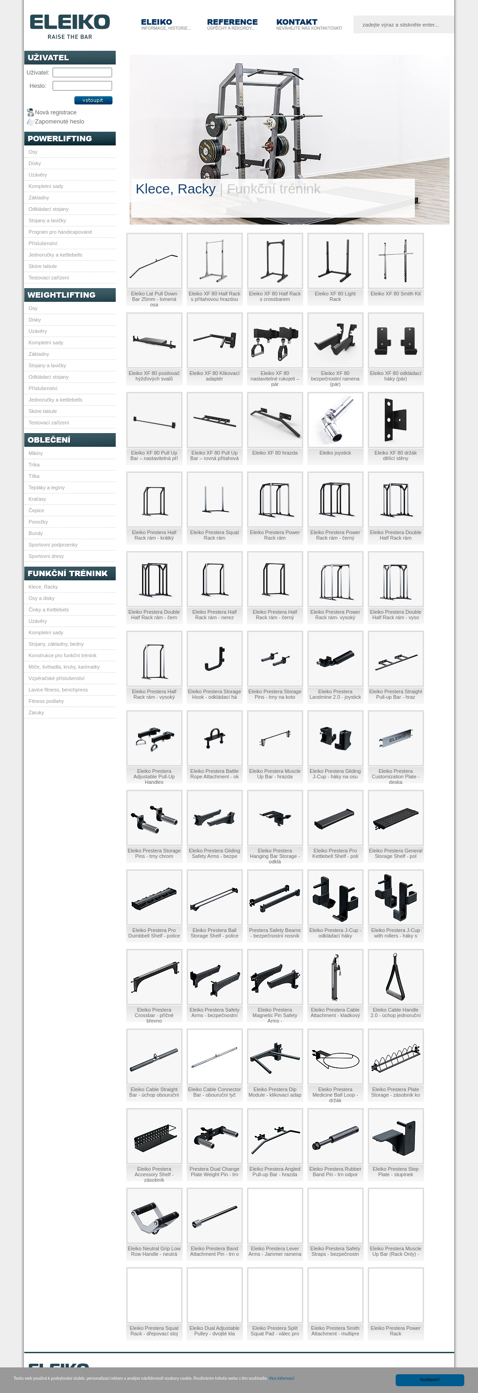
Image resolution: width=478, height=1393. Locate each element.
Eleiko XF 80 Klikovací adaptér (214, 375)
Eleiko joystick (335, 452)
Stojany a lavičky (47, 220)
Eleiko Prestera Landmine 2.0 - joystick (335, 694)
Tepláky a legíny (47, 487)
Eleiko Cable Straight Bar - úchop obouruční (154, 1092)
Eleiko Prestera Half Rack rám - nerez (214, 614)
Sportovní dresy (46, 556)
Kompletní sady (46, 186)
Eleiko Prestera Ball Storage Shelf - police (214, 932)
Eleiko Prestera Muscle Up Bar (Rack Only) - (396, 1251)
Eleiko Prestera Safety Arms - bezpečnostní (215, 1012)
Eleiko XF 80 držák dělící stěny (396, 455)
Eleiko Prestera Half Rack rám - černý (274, 614)
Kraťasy (37, 499)
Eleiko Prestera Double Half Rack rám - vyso (396, 614)
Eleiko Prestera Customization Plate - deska (396, 776)
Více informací (281, 1379)
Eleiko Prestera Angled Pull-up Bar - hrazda (274, 1171)
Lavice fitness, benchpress (58, 689)
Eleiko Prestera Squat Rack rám (214, 535)
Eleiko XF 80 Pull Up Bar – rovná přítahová (214, 455)
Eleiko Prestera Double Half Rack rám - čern (154, 614)
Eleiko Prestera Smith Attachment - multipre (335, 1330)
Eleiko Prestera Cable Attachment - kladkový (335, 1012)
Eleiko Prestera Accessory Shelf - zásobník (154, 1174)
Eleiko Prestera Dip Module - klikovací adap (274, 1092)
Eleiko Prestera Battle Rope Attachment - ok (214, 773)
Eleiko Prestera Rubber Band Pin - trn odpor (335, 1171)
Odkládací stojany (49, 209)
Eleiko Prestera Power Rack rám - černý (335, 535)
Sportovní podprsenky (53, 544)
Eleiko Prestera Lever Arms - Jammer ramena (274, 1251)
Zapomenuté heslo (60, 121)
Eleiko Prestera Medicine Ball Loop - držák (335, 1095)
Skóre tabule (43, 266)
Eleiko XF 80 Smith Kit (395, 293)
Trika (34, 464)
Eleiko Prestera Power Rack (396, 1330)
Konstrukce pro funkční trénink (63, 655)
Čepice (36, 510)
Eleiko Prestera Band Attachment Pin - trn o (214, 1251)
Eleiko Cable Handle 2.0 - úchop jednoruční (395, 1012)
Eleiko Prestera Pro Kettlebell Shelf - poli (335, 853)
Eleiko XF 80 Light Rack (335, 296)
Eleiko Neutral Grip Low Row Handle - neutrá (154, 1251)
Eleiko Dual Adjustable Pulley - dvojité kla (214, 1330)
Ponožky (38, 522)
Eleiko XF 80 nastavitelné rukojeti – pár (275, 378)
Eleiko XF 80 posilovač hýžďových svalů (154, 375)
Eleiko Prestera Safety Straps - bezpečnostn (335, 1251)
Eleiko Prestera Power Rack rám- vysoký (335, 614)
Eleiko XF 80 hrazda (274, 452)
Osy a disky (42, 598)
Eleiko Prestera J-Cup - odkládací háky (335, 932)
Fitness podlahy (46, 701)
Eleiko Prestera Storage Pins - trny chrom (154, 853)
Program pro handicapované (60, 232)
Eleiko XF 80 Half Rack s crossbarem (275, 296)
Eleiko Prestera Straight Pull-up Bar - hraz (395, 694)
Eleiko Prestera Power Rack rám (275, 535)
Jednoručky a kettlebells (55, 254)
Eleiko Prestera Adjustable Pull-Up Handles (154, 776)
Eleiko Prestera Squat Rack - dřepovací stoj (154, 1330)
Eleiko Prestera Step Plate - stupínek (396, 1171)
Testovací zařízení (49, 277)
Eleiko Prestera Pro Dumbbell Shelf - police (154, 932)
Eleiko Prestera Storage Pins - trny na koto (274, 694)
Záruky (36, 712)
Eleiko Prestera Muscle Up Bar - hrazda (275, 773)
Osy (33, 152)
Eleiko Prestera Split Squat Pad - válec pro (275, 1330)
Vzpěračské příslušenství (57, 678)
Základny (39, 197)
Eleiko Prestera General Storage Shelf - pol (396, 853)
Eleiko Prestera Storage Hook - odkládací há (214, 694)
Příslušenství (43, 243)
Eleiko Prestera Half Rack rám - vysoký (154, 694)
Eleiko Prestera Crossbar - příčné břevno (154, 1015)
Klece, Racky (43, 586)
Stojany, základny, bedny (56, 644)
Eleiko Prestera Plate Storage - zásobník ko (395, 1092)
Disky (35, 163)
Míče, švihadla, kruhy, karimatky (64, 667)
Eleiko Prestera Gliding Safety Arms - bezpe (214, 853)
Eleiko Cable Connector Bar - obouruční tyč (214, 1092)
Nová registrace (56, 112)
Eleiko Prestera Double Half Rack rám (396, 535)
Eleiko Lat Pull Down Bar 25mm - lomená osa (154, 299)
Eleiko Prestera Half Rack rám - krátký (154, 535)
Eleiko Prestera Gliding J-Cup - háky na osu (335, 773)
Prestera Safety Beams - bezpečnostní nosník (275, 932)
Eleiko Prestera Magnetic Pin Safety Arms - (274, 1015)
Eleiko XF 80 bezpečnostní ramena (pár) (335, 378)
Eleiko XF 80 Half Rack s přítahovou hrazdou (214, 296)
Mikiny (36, 453)
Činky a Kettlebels (49, 609)
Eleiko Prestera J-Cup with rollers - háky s (395, 932)
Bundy (36, 533)
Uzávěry (38, 174)
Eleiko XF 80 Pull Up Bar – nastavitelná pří (154, 455)
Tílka (34, 476)
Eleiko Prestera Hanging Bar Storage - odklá (275, 856)
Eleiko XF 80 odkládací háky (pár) (396, 375)
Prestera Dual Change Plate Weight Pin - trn (215, 1171)
